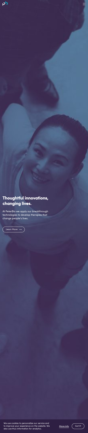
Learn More (12, 229)
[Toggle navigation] (82, 3)
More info (64, 426)
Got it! (78, 426)
